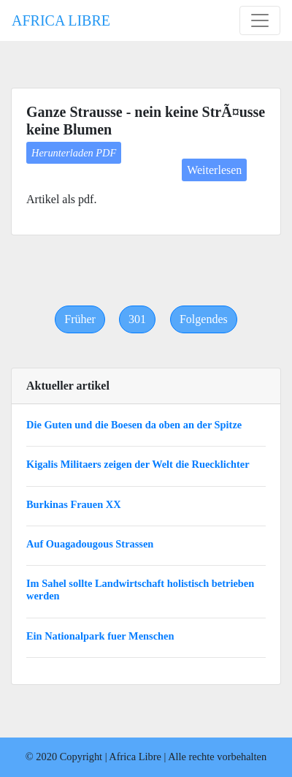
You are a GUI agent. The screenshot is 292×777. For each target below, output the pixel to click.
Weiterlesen (214, 170)
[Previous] (80, 319)
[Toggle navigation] (259, 20)
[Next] (203, 319)
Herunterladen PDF (73, 153)
